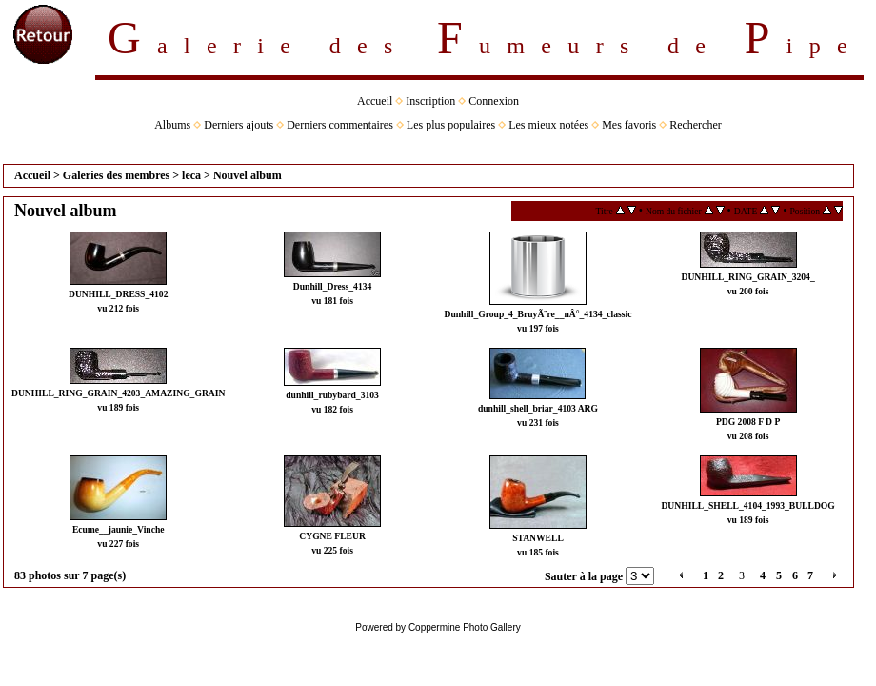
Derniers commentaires (340, 124)
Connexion (493, 101)
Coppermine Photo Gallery (464, 627)
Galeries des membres (116, 175)
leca (191, 175)
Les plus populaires (451, 124)
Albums (172, 124)
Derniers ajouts (238, 124)
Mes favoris (629, 124)
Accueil (374, 101)
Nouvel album (247, 175)
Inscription (430, 101)
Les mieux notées (548, 124)
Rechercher (695, 124)
